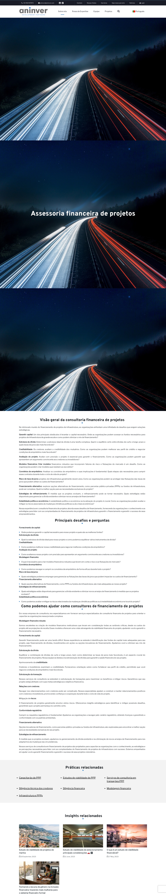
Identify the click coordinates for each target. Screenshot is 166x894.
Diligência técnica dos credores (36, 788)
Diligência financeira (74, 788)
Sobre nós (62, 11)
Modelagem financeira (119, 788)
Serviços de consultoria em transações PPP (121, 779)
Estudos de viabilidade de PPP (79, 777)
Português (138, 11)
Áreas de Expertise (80, 11)
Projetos (108, 11)
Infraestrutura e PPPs (31, 795)
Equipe (96, 11)
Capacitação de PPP (30, 777)
